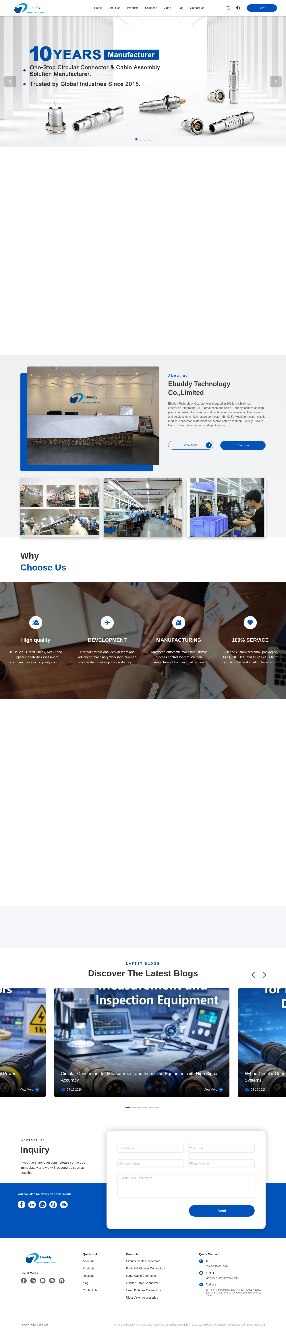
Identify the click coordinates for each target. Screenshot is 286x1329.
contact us (197, 7)
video (167, 7)
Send (222, 1211)
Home (98, 7)
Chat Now (243, 445)
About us (88, 1261)
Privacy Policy (28, 1324)
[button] (136, 139)
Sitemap (43, 1324)
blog (180, 7)
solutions (151, 7)
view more (198, 445)
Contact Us (90, 1290)
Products (88, 1268)
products (132, 7)
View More (29, 1089)
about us (114, 7)
